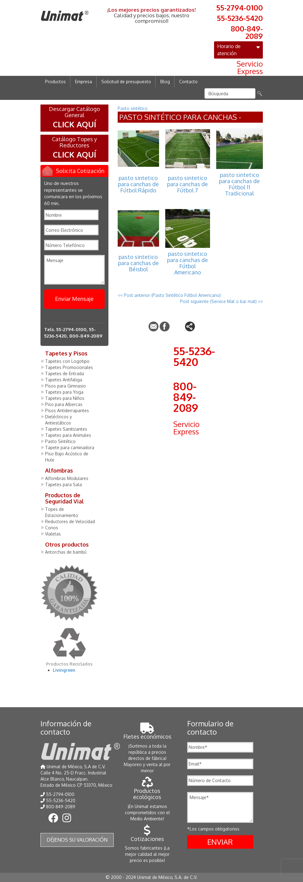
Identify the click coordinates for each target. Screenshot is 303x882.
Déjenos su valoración (77, 840)
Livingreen (64, 670)
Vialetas (53, 533)
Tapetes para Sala (63, 484)
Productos (55, 81)
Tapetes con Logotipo (67, 361)
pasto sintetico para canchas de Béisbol (138, 263)
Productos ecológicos (147, 790)
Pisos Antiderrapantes (67, 410)
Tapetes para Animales (68, 435)
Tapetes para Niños (64, 398)
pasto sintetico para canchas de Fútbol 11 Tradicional (239, 183)
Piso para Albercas (63, 404)
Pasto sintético (133, 108)
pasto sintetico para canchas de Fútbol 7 (187, 184)
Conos (51, 527)
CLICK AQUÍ (74, 124)
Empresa (83, 81)
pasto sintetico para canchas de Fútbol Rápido (138, 184)
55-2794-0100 (239, 7)
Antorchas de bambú (65, 552)
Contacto (188, 81)
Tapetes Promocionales (69, 367)
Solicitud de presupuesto (126, 81)
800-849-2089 (247, 32)
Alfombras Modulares (66, 478)
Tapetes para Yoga (64, 392)
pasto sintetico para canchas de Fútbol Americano (187, 262)
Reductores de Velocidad (70, 521)
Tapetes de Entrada (64, 373)
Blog (165, 81)
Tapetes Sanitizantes (66, 429)
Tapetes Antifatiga (63, 379)
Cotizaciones (147, 835)
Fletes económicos (147, 733)
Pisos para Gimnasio (65, 385)
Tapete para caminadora (69, 447)
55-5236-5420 (240, 17)
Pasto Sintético (60, 441)
